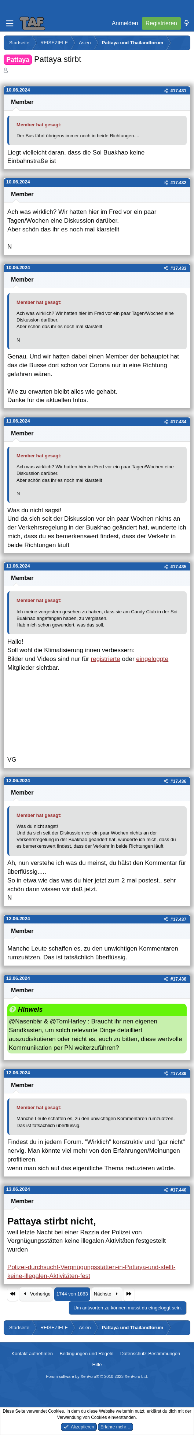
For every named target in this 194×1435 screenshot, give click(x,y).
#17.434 (178, 421)
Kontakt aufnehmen (32, 1353)
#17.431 (178, 90)
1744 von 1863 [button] (72, 1294)
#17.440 (178, 1190)
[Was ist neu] (187, 23)
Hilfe (97, 1364)
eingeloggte (152, 658)
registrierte (105, 658)
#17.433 (178, 268)
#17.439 (178, 1073)
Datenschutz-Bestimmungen (150, 1353)
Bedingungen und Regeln (87, 1353)
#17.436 (178, 781)
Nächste (107, 1294)
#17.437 (178, 919)
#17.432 (178, 182)
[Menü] (9, 23)
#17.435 (178, 566)
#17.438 (178, 979)
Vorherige (36, 1294)
